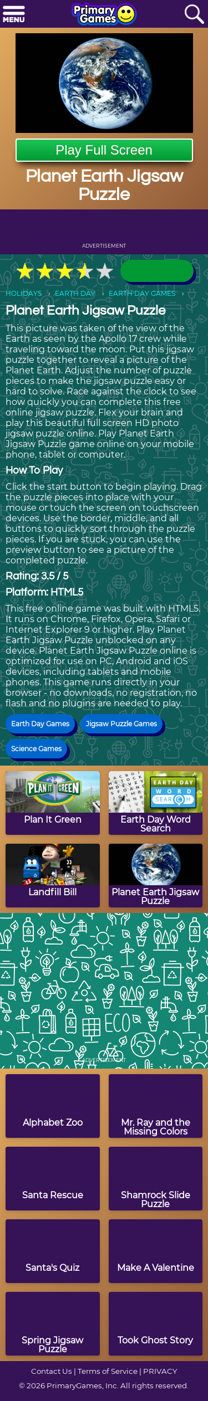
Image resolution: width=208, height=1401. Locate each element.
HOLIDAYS (24, 293)
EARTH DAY (75, 293)
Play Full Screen (104, 149)
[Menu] (14, 14)
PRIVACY (160, 1371)
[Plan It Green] (53, 803)
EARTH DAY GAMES (142, 293)
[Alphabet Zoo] (53, 1106)
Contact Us (51, 1371)
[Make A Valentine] (156, 1251)
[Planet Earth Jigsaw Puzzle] (156, 875)
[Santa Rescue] (53, 1178)
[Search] (194, 14)
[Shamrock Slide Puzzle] (156, 1178)
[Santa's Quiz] (53, 1251)
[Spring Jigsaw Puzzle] (53, 1324)
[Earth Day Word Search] (156, 803)
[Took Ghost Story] (156, 1324)
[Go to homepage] (104, 15)
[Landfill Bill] (53, 875)
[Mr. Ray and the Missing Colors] (156, 1106)
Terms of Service (108, 1371)
